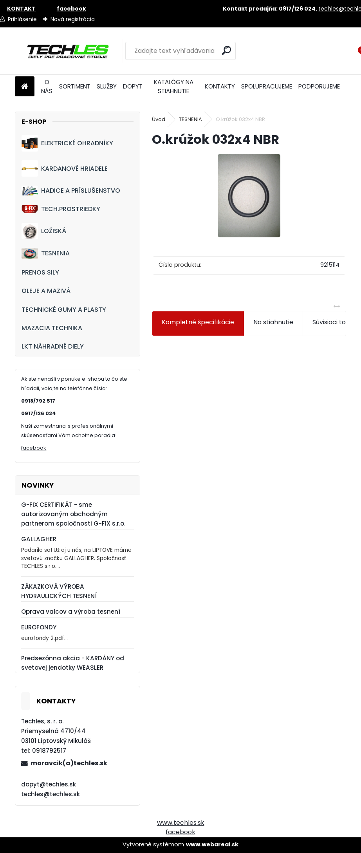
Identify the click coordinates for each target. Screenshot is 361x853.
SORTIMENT (74, 86)
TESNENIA (46, 253)
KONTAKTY (220, 86)
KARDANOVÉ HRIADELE (65, 168)
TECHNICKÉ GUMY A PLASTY (64, 309)
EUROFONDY (38, 627)
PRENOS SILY (40, 272)
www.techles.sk (180, 822)
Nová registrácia (73, 19)
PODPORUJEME (319, 86)
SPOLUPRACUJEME (266, 86)
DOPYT (133, 86)
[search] (226, 50)
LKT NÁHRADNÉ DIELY (53, 346)
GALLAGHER (38, 539)
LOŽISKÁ (44, 231)
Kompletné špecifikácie (198, 322)
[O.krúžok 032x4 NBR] (249, 195)
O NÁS (46, 86)
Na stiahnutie (273, 322)
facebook (33, 448)
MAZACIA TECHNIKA (52, 328)
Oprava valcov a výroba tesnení (70, 611)
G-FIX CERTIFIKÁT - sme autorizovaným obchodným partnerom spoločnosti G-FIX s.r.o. (73, 514)
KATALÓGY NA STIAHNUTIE (173, 86)
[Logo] (69, 50)
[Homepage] (24, 87)
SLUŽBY (107, 86)
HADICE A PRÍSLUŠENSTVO (71, 190)
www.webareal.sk (212, 844)
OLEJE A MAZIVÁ (46, 290)
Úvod (158, 119)
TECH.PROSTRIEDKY (61, 208)
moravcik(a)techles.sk (69, 763)
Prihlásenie (22, 19)
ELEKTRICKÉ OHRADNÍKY (67, 143)
